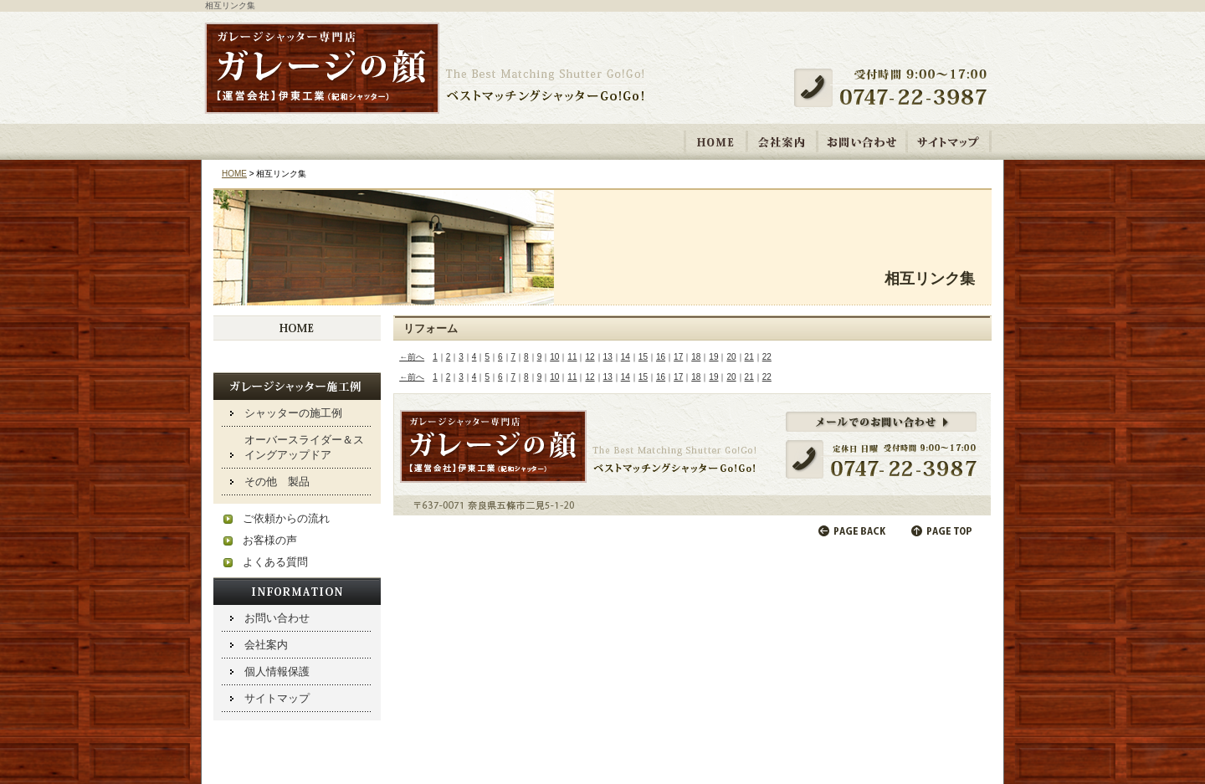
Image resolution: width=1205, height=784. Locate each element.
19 (713, 356)
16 (660, 356)
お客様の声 (270, 540)
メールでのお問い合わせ (692, 454)
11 (572, 356)
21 (749, 356)
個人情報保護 (277, 671)
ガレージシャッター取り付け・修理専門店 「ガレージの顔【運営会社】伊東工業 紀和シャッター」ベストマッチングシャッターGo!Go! (425, 69)
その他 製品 (277, 481)
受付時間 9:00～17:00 (897, 88)
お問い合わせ (861, 141)
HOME (716, 141)
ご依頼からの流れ (286, 518)
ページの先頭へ (943, 531)
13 (608, 356)
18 (695, 356)
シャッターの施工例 (293, 413)
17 (678, 356)
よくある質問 (275, 562)
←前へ (411, 356)
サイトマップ (948, 141)
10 (554, 356)
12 (589, 356)
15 (643, 356)
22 (767, 356)
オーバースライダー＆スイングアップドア (304, 447)
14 (625, 356)
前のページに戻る (853, 531)
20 (731, 356)
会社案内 (782, 141)
